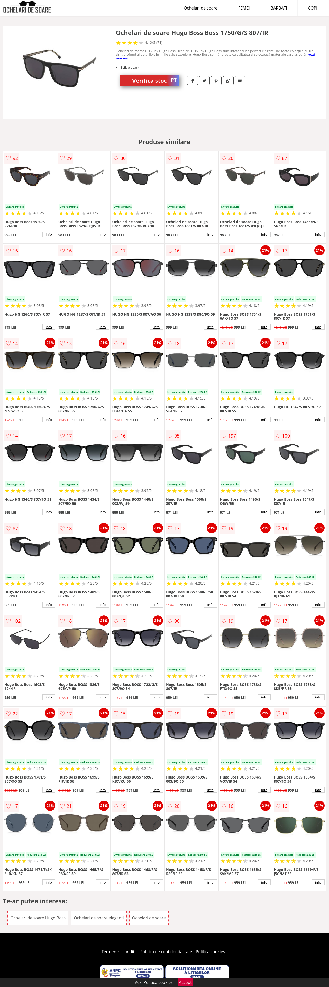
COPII (313, 8)
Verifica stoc (155, 80)
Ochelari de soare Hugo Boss (38, 918)
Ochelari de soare (200, 8)
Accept (185, 982)
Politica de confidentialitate (166, 951)
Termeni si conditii (119, 951)
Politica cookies (210, 951)
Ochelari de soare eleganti (99, 918)
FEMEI (244, 8)
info (49, 234)
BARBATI (279, 8)
